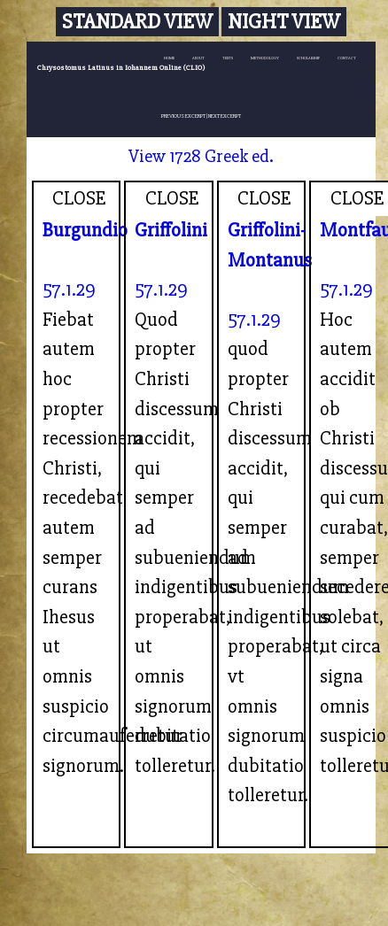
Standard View (137, 22)
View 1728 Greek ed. (201, 156)
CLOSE (79, 198)
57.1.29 (69, 289)
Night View (284, 22)
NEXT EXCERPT (224, 116)
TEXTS (227, 58)
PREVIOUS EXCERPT (183, 116)
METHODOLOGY (265, 58)
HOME (169, 58)
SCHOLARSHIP (308, 58)
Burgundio (85, 230)
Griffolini (171, 230)
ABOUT (198, 58)
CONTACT (347, 58)
